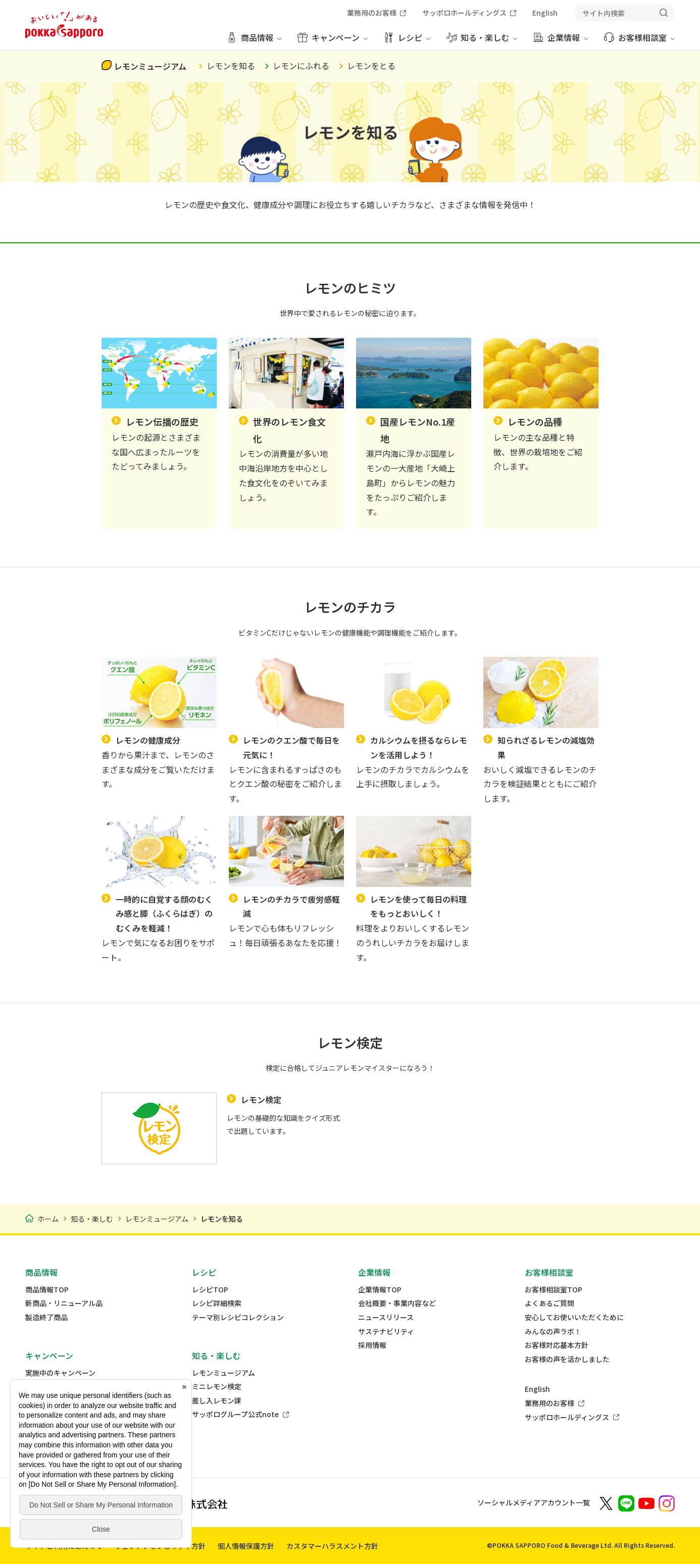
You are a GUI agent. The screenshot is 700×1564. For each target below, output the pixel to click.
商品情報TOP (47, 1289)
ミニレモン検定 (216, 1386)
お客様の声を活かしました (567, 1359)
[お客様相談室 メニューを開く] (639, 41)
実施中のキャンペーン (60, 1373)
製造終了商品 (46, 1317)
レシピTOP (210, 1289)
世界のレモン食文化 (289, 429)
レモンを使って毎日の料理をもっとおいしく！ (418, 906)
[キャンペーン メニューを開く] (332, 41)
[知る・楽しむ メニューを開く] (481, 41)
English (537, 1389)
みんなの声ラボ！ (553, 1331)
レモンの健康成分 (148, 740)
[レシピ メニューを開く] (407, 41)
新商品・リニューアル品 (64, 1303)
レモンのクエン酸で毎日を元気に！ (291, 747)
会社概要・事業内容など (397, 1303)
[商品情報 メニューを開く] (254, 41)
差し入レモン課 (216, 1400)
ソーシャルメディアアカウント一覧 (533, 1502)
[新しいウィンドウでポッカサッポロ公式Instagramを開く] (667, 1502)
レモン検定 (261, 1099)
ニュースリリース (386, 1317)
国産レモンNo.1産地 (417, 429)
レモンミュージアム (150, 66)
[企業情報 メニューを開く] (560, 41)
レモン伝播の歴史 (162, 421)
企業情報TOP (380, 1289)
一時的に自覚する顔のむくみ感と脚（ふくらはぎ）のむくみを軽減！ (164, 913)
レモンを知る (231, 66)
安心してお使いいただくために (574, 1317)
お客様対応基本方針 (556, 1345)
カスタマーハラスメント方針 (332, 1546)
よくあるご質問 (549, 1303)
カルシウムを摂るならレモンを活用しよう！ (418, 747)
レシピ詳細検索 (216, 1303)
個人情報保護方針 (246, 1546)
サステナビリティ (386, 1331)
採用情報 (372, 1345)
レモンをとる (371, 66)
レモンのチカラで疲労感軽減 (291, 906)
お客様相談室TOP (553, 1289)
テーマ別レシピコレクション (238, 1317)
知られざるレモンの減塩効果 (545, 747)
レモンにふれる (301, 66)
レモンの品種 (535, 421)
